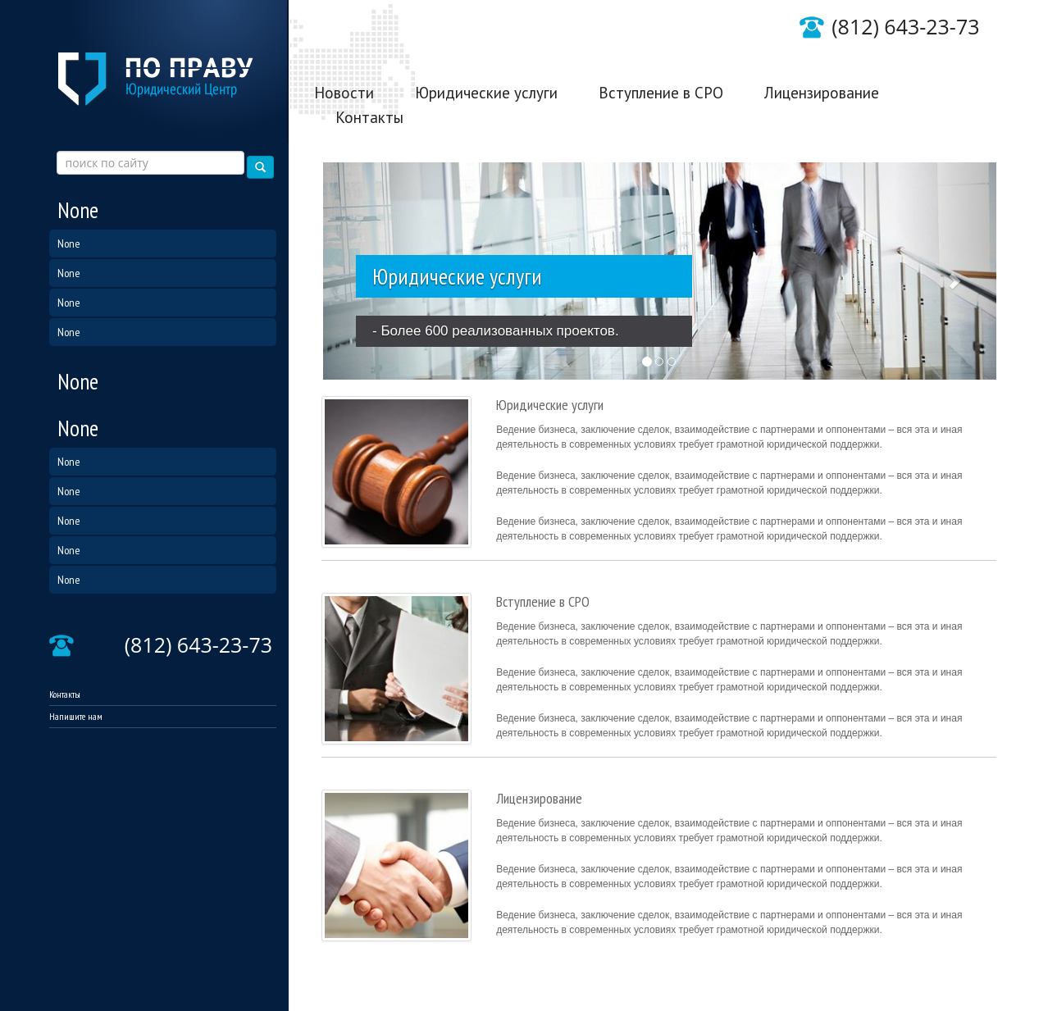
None (77, 210)
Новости (344, 92)
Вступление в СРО (661, 92)
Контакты (64, 694)
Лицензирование (821, 92)
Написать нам (946, 45)
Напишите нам (76, 716)
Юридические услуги (486, 92)
